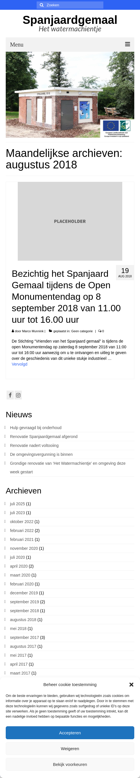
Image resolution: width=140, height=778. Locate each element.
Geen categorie (82, 331)
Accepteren (70, 732)
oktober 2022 (21, 521)
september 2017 (24, 637)
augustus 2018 (23, 619)
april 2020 (19, 566)
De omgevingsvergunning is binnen (41, 454)
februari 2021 (22, 539)
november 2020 (24, 548)
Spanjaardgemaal (70, 20)
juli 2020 (17, 557)
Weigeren (70, 748)
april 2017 (19, 664)
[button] (131, 684)
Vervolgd (19, 364)
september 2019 (24, 602)
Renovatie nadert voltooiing (34, 445)
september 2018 (24, 610)
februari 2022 (22, 530)
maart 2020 (20, 575)
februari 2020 (22, 584)
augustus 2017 (23, 646)
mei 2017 (18, 655)
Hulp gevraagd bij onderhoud (36, 427)
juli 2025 (17, 504)
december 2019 (24, 593)
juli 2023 (17, 512)
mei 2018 (18, 628)
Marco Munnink (33, 331)
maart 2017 (20, 673)
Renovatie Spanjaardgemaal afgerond (44, 436)
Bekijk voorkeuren (70, 764)
